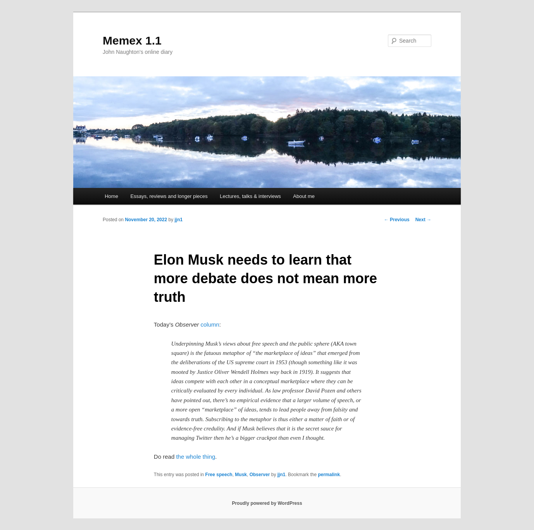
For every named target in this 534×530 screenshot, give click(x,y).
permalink (329, 474)
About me (304, 196)
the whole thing (195, 456)
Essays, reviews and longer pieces (168, 196)
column (209, 324)
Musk (241, 474)
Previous (397, 219)
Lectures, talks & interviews (250, 196)
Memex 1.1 (132, 40)
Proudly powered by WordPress (267, 503)
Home (111, 196)
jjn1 (178, 219)
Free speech (219, 474)
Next (423, 219)
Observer (260, 474)
